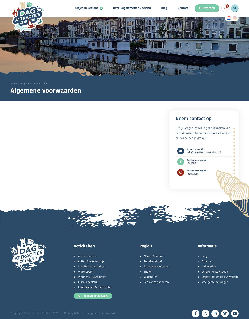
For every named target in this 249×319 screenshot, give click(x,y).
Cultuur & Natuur (88, 282)
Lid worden (209, 266)
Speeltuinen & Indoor (91, 266)
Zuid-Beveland (153, 261)
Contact (183, 8)
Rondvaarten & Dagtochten (95, 287)
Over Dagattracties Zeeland (132, 8)
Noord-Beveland (154, 256)
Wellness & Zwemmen (92, 277)
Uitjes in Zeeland (87, 8)
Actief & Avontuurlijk (91, 261)
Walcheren (151, 277)
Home (13, 84)
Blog (164, 8)
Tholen (148, 272)
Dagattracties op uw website (220, 277)
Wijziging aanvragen (215, 272)
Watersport (85, 272)
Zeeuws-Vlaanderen (156, 282)
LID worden (207, 8)
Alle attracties (87, 256)
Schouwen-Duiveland (157, 266)
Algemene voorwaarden (103, 313)
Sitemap (207, 261)
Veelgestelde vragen (215, 282)
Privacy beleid (73, 313)
